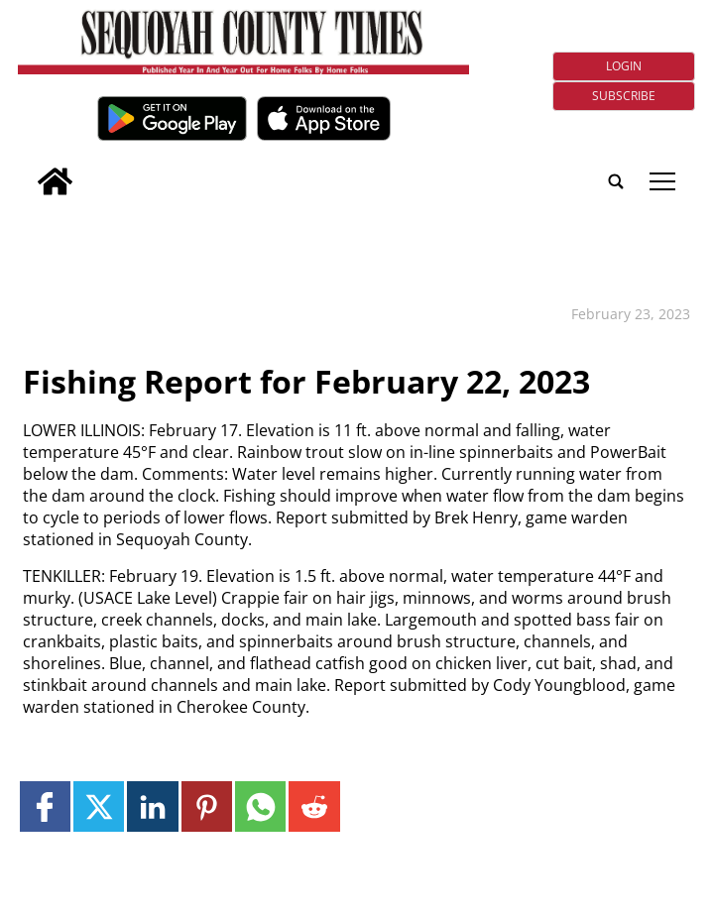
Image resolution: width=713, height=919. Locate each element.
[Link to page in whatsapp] (260, 806)
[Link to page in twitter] (98, 806)
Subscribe (623, 95)
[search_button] (26, 168)
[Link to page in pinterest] (206, 806)
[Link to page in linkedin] (152, 806)
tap (662, 181)
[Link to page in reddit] (314, 806)
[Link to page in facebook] (45, 806)
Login (624, 65)
